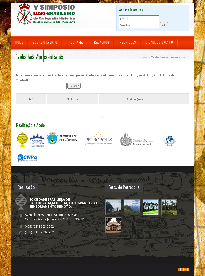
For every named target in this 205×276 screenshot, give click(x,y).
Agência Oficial (27, 55)
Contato (55, 55)
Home (19, 42)
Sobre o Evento (45, 42)
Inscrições (127, 42)
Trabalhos (100, 42)
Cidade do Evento (159, 42)
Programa (75, 42)
